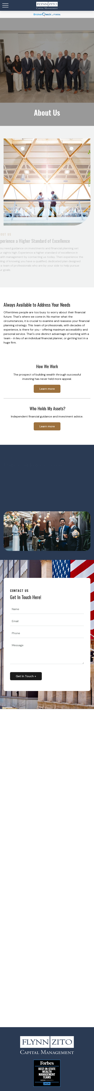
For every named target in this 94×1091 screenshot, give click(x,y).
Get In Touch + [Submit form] (26, 676)
